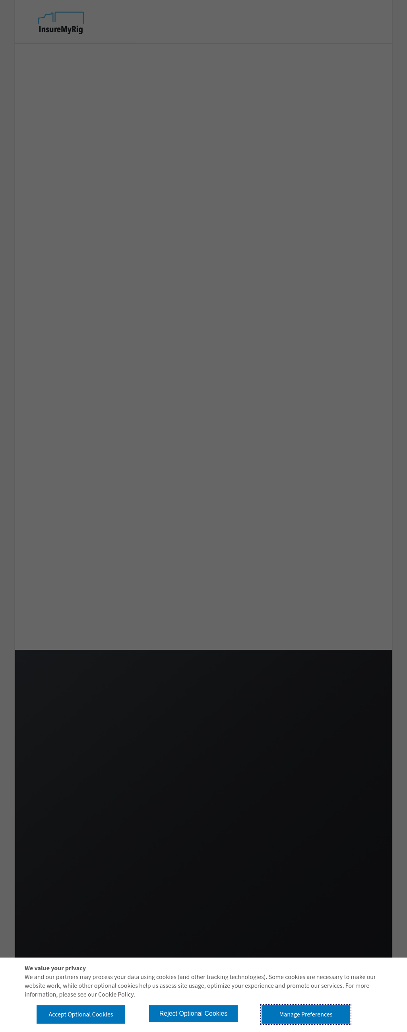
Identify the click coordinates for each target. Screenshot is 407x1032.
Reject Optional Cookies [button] (193, 1013)
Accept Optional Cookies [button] (80, 1014)
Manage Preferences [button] (306, 1014)
